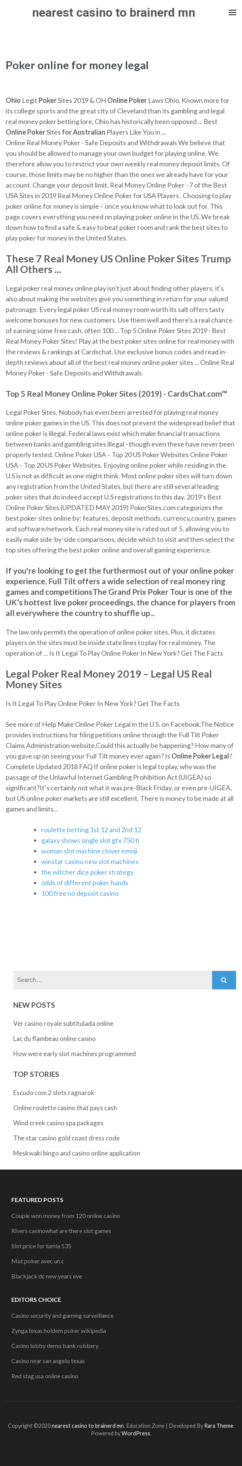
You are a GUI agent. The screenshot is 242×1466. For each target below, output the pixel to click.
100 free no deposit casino (80, 893)
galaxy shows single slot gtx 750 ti (90, 840)
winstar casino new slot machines (90, 861)
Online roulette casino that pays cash (65, 1108)
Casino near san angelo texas (48, 1360)
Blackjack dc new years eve (46, 1276)
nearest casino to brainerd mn (113, 12)
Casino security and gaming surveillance (62, 1315)
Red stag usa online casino (44, 1375)
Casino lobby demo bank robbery (55, 1345)
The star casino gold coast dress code (66, 1138)
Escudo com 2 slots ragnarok (53, 1093)
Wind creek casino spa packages (58, 1123)
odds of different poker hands (84, 882)
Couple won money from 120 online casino (65, 1215)
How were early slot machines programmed (74, 1054)
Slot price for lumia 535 (41, 1245)
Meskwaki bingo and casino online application (76, 1153)
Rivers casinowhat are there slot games (61, 1230)
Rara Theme (218, 1426)
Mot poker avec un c (37, 1260)
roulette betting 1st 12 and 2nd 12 (91, 829)
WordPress (136, 1433)
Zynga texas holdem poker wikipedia (58, 1330)
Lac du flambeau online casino (54, 1038)
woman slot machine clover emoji (89, 851)
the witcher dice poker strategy (87, 872)
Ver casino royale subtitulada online (63, 1023)
